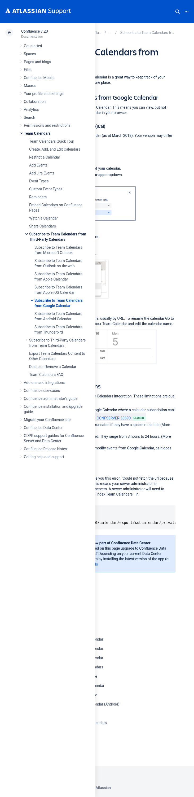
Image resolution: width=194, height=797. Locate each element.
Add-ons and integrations (44, 382)
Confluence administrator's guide (50, 398)
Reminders (38, 197)
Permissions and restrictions (47, 125)
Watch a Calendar (43, 218)
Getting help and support (44, 457)
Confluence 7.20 (34, 31)
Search (177, 11)
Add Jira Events (41, 173)
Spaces (30, 54)
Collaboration (35, 101)
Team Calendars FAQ (46, 375)
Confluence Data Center (43, 428)
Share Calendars (42, 226)
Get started (33, 46)
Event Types (39, 181)
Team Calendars (37, 133)
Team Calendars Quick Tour (51, 141)
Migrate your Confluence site (47, 420)
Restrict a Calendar (44, 157)
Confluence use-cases (42, 390)
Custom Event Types (45, 189)
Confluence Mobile (39, 78)
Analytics (31, 109)
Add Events (38, 165)
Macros (30, 86)
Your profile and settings (44, 93)
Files (28, 70)
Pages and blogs (37, 62)
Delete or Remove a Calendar (52, 367)
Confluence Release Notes (45, 449)
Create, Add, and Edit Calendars (54, 149)
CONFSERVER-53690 (111, 418)
